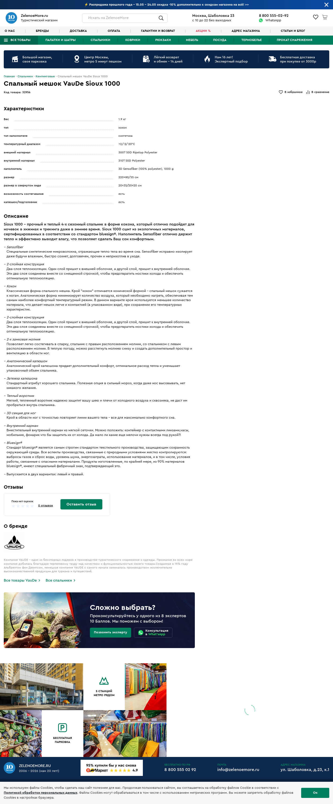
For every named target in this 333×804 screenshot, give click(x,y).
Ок (315, 792)
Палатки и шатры (60, 40)
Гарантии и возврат (158, 31)
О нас (10, 31)
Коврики (132, 40)
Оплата (114, 31)
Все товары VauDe (20, 580)
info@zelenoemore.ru (238, 769)
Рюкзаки (163, 40)
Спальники (100, 40)
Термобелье (251, 40)
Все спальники (59, 580)
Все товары (20, 40)
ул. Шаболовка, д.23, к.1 (305, 769)
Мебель (192, 40)
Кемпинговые (45, 76)
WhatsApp (273, 20)
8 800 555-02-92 (274, 16)
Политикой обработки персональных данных (40, 792)
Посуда (219, 40)
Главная (9, 76)
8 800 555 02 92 (180, 769)
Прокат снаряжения (294, 40)
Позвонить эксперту (110, 632)
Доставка (78, 31)
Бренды (42, 31)
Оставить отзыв (81, 504)
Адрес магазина (246, 31)
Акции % (203, 31)
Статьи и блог (293, 31)
